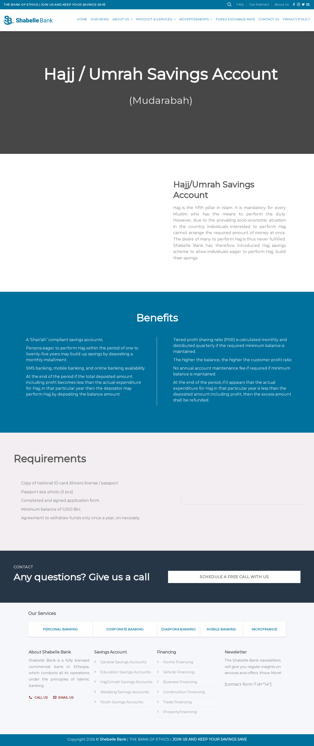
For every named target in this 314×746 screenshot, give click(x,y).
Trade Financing (177, 702)
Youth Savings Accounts (121, 702)
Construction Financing (184, 692)
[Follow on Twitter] (303, 4)
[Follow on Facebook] (293, 4)
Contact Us (269, 19)
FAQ (240, 4)
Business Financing (180, 682)
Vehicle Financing (178, 672)
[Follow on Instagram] (298, 4)
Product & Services (156, 19)
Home (82, 19)
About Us (282, 4)
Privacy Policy (296, 19)
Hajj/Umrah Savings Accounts (126, 682)
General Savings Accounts (123, 662)
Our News (100, 19)
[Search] (229, 4)
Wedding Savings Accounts (124, 692)
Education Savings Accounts (125, 672)
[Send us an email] (307, 4)
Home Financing (178, 662)
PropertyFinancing (180, 712)
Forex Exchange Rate (235, 19)
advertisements (195, 19)
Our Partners (259, 4)
